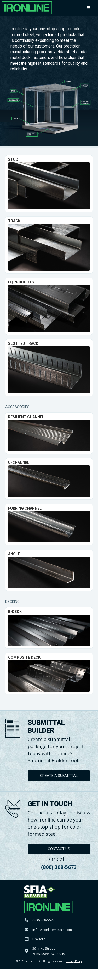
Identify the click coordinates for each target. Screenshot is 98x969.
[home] (27, 8)
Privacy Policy (74, 961)
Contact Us (59, 849)
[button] (89, 8)
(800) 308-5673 (59, 867)
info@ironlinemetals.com (52, 929)
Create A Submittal (59, 775)
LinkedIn (39, 939)
